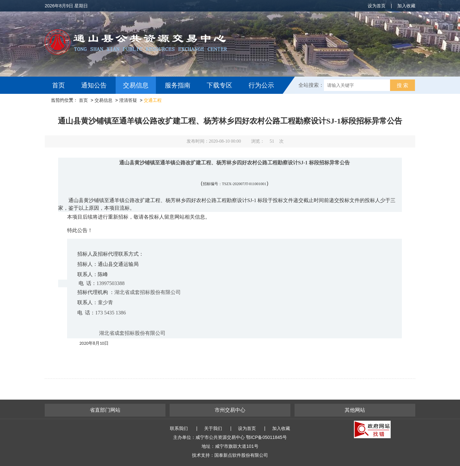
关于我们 (213, 428)
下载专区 (219, 85)
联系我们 (179, 428)
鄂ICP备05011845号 (266, 437)
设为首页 (377, 5)
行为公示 (261, 85)
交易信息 (136, 85)
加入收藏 (406, 5)
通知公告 (94, 85)
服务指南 (177, 85)
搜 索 (402, 85)
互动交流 (66, 102)
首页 (58, 85)
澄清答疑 (128, 100)
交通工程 (153, 100)
